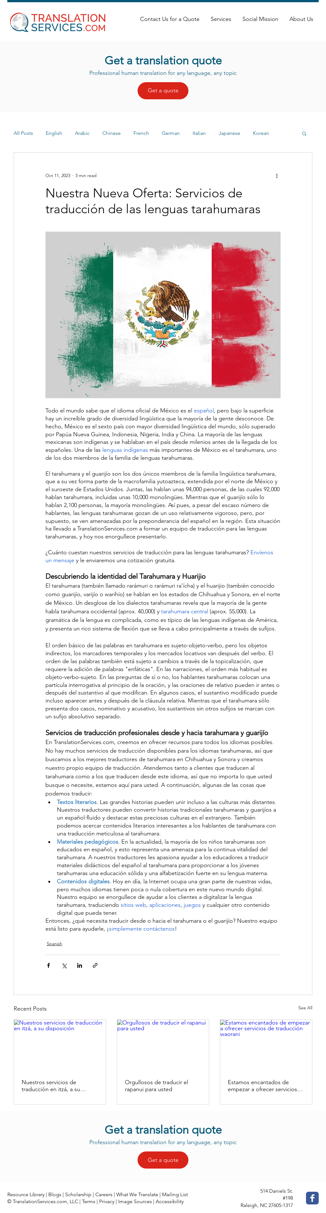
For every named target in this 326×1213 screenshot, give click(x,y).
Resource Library (25, 1194)
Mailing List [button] (175, 1194)
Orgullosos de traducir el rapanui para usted (156, 1086)
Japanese (229, 133)
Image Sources (135, 1201)
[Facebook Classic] (312, 1198)
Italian (199, 133)
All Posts (23, 133)
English (54, 133)
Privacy (106, 1201)
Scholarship (78, 1194)
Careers (103, 1194)
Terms (88, 1201)
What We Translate (137, 1194)
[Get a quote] (163, 90)
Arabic (82, 133)
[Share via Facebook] (48, 965)
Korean (261, 133)
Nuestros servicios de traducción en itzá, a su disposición (51, 1086)
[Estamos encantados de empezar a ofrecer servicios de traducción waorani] (266, 1045)
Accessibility (170, 1201)
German (171, 133)
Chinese (111, 133)
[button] (304, 133)
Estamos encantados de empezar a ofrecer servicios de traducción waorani (262, 1086)
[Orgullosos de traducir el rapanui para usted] (163, 1045)
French (141, 133)
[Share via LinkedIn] (80, 965)
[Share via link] (95, 965)
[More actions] (277, 175)
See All (305, 1008)
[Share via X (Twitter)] (64, 965)
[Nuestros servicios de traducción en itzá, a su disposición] (60, 1045)
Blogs (54, 1194)
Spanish (54, 943)
